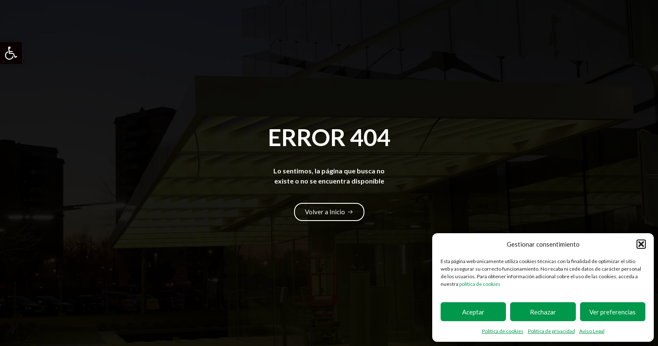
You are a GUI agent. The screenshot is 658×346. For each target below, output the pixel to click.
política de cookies (479, 284)
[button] (11, 53)
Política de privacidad (551, 331)
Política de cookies (503, 331)
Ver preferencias (612, 312)
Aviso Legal (592, 331)
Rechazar (543, 312)
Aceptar (473, 312)
